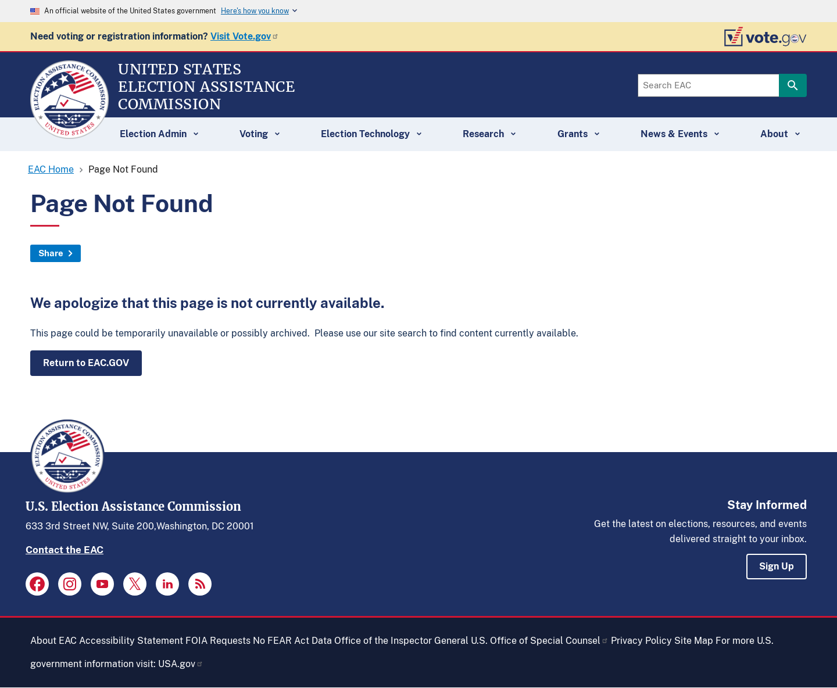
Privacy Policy (641, 640)
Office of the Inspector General (401, 640)
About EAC (53, 640)
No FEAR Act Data (292, 640)
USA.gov (180, 663)
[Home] (69, 133)
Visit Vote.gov (244, 36)
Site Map (693, 640)
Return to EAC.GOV (86, 362)
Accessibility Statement (131, 640)
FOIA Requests (218, 640)
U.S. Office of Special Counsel (540, 640)
